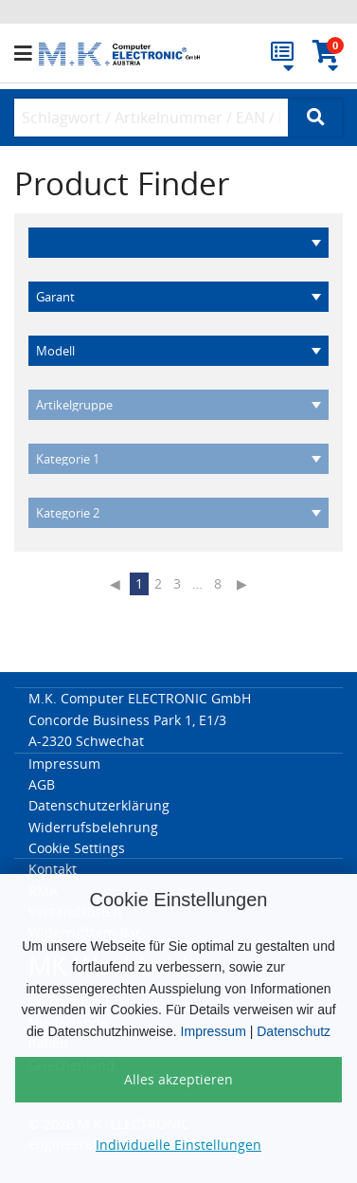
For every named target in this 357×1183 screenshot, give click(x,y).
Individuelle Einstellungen (178, 1145)
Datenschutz (293, 1031)
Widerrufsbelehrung (93, 827)
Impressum (213, 1031)
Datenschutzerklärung (99, 805)
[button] (26, 54)
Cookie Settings (76, 848)
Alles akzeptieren (178, 1079)
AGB (41, 784)
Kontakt (52, 869)
